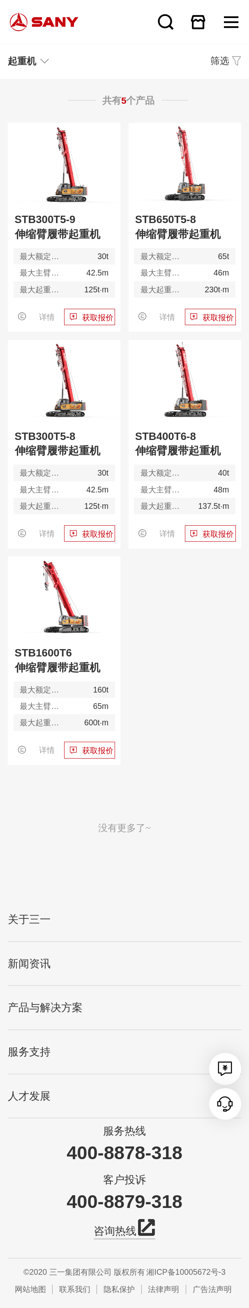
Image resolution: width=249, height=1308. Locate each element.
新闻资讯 (29, 964)
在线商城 (198, 22)
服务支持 (29, 1052)
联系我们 (74, 1289)
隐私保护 (119, 1289)
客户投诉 (124, 1179)
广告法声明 (212, 1289)
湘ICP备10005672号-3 (186, 1271)
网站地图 (30, 1289)
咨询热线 (125, 1230)
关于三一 (29, 919)
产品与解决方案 (45, 1008)
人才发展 (29, 1096)
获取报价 (97, 317)
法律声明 (163, 1289)
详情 (47, 316)
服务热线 (124, 1131)
